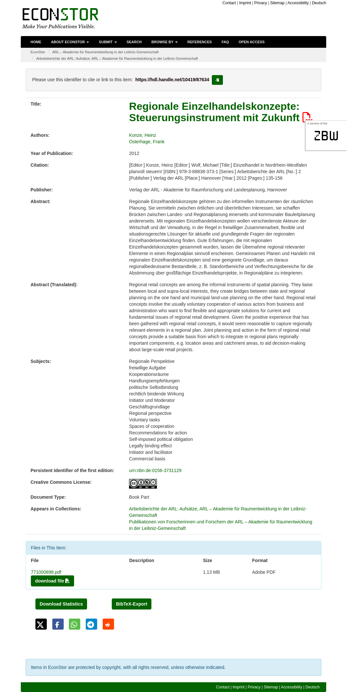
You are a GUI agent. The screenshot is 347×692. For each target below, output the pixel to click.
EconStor (38, 52)
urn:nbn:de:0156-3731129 (155, 470)
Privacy (260, 3)
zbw (326, 136)
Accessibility (298, 3)
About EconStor (70, 42)
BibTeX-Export (131, 604)
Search (134, 42)
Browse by (164, 42)
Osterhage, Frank (146, 141)
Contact (229, 3)
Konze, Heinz (142, 135)
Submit (108, 42)
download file (52, 580)
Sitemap (277, 3)
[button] (41, 624)
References (199, 42)
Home (36, 42)
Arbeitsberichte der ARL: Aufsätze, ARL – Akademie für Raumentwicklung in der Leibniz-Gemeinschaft (117, 58)
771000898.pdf (46, 572)
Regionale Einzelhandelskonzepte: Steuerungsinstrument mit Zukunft (221, 111)
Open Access (252, 42)
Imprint (245, 3)
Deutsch (319, 3)
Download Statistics (61, 604)
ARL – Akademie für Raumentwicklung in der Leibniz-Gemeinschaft (105, 52)
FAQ (225, 42)
